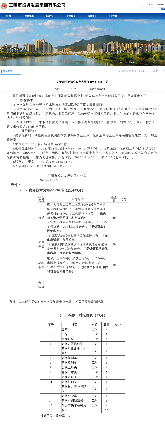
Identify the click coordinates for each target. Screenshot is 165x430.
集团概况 (29, 16)
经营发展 (71, 16)
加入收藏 (160, 4)
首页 (134, 71)
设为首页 (151, 4)
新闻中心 (50, 16)
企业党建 (112, 16)
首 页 (8, 16)
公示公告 (153, 71)
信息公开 (92, 16)
